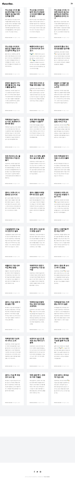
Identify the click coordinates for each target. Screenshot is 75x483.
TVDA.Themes (47, 476)
